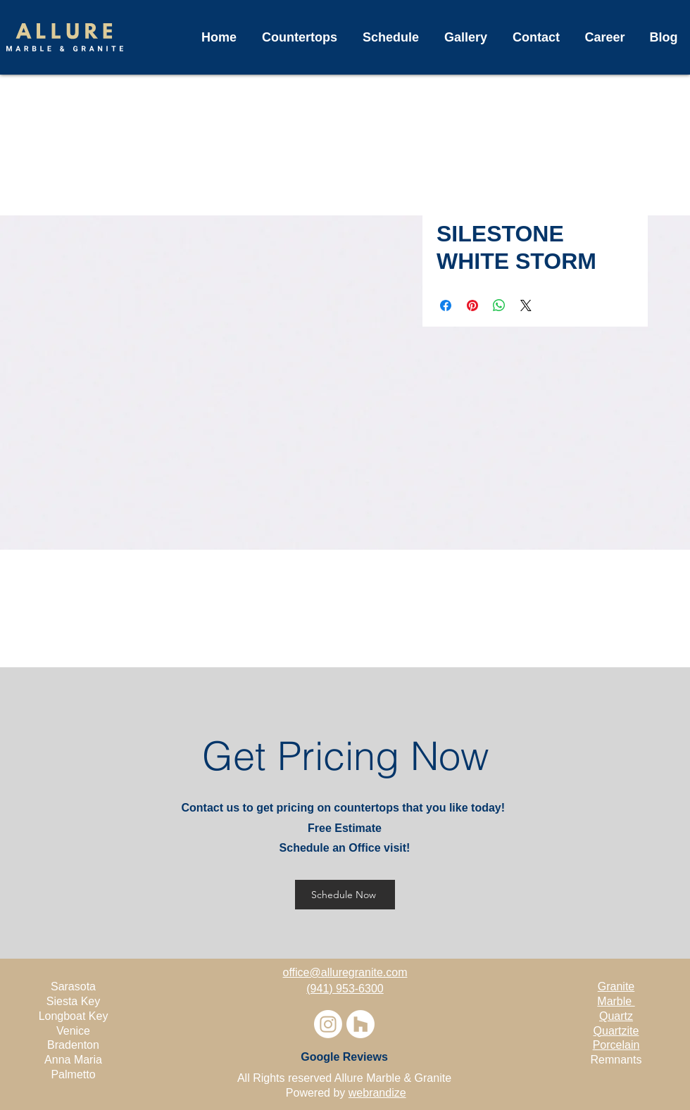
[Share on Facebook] (445, 305)
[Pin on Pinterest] (472, 305)
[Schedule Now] (345, 894)
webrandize (377, 1093)
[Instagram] (328, 1024)
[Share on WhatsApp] (499, 305)
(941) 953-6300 (344, 989)
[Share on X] (526, 305)
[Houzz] (360, 1024)
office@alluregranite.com (345, 972)
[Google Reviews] (344, 1057)
